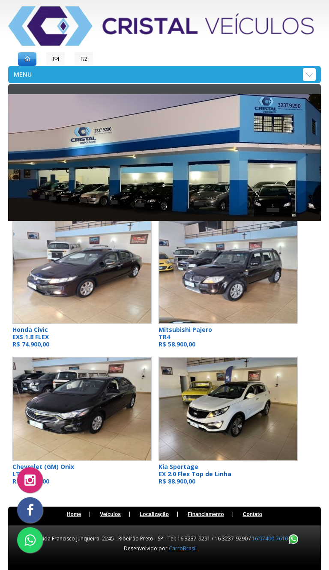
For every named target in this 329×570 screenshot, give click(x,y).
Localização (154, 514)
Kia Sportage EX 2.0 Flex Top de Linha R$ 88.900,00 (195, 474)
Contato (252, 514)
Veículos (110, 514)
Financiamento (206, 514)
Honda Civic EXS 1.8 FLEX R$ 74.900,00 (30, 336)
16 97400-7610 (275, 538)
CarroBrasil (183, 548)
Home (74, 514)
